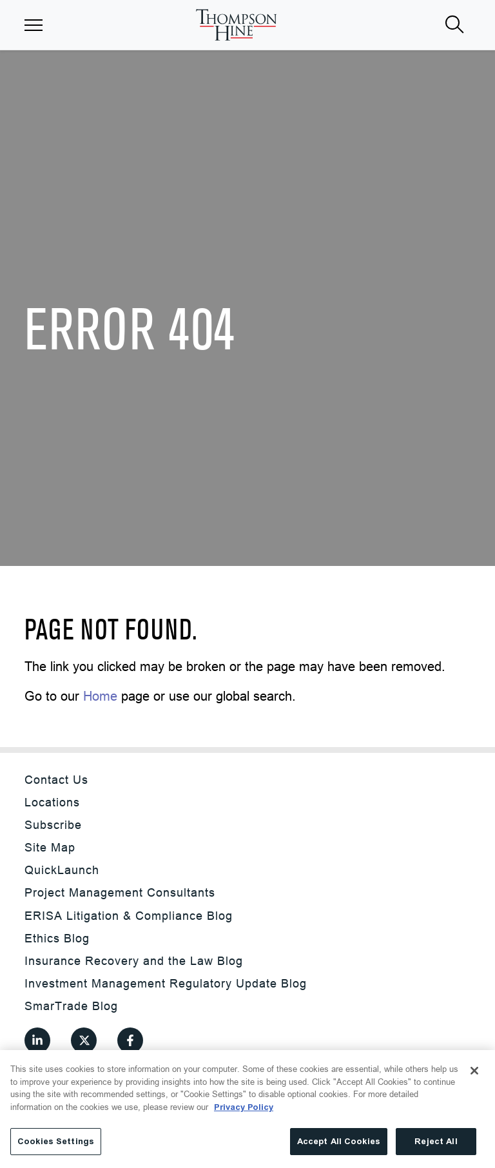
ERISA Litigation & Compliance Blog (128, 915)
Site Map (49, 847)
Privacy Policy (243, 1107)
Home (100, 695)
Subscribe (53, 825)
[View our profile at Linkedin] (37, 1040)
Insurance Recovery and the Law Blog (133, 961)
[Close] (474, 1070)
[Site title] (236, 25)
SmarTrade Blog (71, 1006)
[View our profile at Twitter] (84, 1040)
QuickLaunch (61, 870)
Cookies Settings (55, 1141)
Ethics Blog (57, 938)
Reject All (435, 1141)
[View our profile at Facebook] (130, 1040)
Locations (52, 802)
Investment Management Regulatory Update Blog (165, 983)
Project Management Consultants (119, 892)
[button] (33, 25)
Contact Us (56, 779)
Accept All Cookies (338, 1141)
